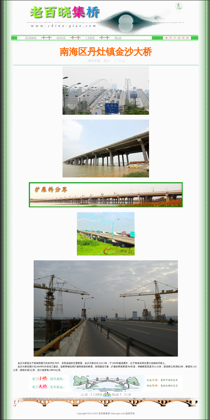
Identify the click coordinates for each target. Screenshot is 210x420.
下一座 (127, 394)
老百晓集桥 (31, 37)
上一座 (84, 394)
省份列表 (61, 37)
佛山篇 (117, 37)
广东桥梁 (90, 37)
